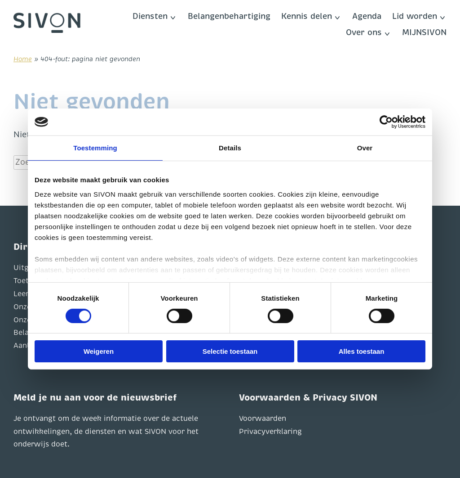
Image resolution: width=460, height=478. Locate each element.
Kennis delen (306, 16)
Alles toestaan (362, 351)
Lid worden (414, 16)
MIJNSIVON (424, 32)
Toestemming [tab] (95, 148)
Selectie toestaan (230, 351)
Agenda (366, 16)
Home (22, 59)
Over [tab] (365, 148)
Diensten (150, 16)
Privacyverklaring (270, 431)
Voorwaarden (262, 418)
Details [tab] (230, 148)
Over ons (364, 32)
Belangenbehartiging (229, 16)
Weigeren (99, 351)
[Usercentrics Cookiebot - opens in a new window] (386, 122)
